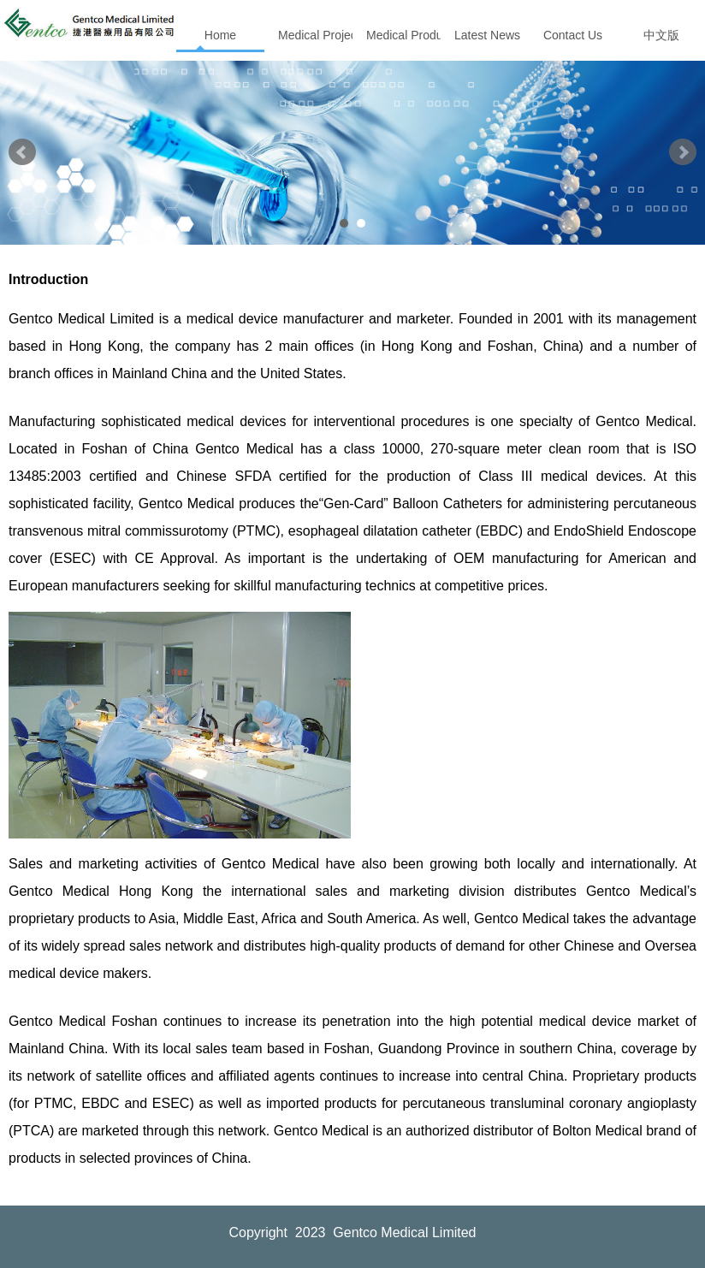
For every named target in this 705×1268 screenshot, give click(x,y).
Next (682, 152)
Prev (22, 152)
